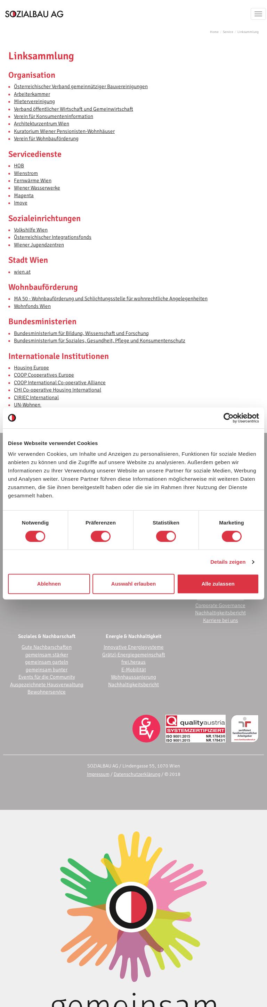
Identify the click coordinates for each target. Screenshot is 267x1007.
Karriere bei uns (220, 620)
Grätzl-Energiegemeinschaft (133, 655)
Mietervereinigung (34, 101)
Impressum (98, 774)
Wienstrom (26, 173)
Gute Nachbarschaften (47, 647)
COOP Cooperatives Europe (44, 375)
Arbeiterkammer (32, 94)
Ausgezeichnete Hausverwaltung (46, 684)
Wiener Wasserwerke (37, 188)
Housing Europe (31, 367)
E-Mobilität (133, 669)
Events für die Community (46, 677)
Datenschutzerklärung (137, 774)
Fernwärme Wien (32, 180)
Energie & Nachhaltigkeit (133, 636)
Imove (20, 203)
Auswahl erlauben (133, 584)
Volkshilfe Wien (31, 230)
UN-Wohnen (27, 405)
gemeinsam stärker (46, 655)
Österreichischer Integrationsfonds (52, 237)
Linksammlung (248, 32)
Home (214, 32)
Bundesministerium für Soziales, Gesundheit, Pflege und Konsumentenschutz (99, 340)
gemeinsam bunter (46, 669)
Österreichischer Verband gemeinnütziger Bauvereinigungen (81, 86)
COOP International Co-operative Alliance (60, 382)
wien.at (22, 272)
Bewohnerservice (46, 692)
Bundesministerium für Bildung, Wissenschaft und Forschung (81, 333)
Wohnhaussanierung (133, 677)
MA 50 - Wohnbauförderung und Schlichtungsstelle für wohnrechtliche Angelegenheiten (111, 298)
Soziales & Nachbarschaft (46, 636)
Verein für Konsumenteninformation (53, 116)
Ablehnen (49, 584)
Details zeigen (227, 562)
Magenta (24, 195)
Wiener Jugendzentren (39, 245)
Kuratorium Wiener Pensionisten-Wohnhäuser (64, 131)
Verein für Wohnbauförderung (46, 138)
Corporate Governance (220, 605)
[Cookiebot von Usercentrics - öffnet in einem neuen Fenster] (228, 418)
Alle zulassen (218, 584)
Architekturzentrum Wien (41, 123)
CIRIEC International (36, 397)
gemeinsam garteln (46, 662)
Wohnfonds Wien (32, 306)
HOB (19, 165)
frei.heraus (133, 662)
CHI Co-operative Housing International (57, 390)
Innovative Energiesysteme (134, 647)
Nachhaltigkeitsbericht (220, 613)
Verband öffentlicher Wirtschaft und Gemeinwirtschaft (73, 109)
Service (228, 32)
